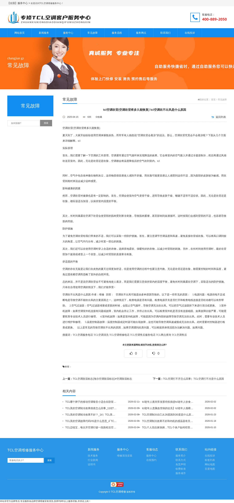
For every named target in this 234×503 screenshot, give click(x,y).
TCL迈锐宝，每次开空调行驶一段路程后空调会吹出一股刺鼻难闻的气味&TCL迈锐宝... (91, 427)
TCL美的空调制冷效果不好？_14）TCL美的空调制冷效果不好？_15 (91, 414)
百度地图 (210, 468)
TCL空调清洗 (101, 335)
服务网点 (141, 32)
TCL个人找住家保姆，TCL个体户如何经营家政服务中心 (168, 427)
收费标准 (181, 468)
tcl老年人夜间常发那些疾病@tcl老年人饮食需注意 (168, 401)
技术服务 (93, 455)
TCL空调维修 (118, 491)
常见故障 (92, 32)
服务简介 (181, 455)
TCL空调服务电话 (83, 335)
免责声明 (181, 464)
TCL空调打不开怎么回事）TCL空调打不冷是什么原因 (188, 378)
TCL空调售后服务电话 (142, 335)
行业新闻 (93, 460)
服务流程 (117, 32)
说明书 (91, 464)
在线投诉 (190, 32)
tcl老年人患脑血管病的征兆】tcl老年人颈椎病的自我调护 (168, 408)
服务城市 (181, 473)
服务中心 (68, 32)
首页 (213, 99)
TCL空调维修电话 (119, 335)
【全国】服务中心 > (19, 3)
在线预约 (151, 460)
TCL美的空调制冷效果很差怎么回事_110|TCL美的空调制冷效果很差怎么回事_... (91, 408)
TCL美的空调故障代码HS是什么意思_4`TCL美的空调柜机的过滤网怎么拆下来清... (91, 421)
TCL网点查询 (163, 335)
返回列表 (221, 116)
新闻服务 (44, 32)
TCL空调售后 (179, 335)
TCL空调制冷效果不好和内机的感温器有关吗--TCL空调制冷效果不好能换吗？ (168, 421)
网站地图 (210, 464)
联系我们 (165, 32)
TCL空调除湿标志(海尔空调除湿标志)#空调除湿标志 (97, 378)
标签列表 (210, 460)
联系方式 (181, 460)
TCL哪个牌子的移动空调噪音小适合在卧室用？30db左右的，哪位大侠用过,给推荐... (91, 401)
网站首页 (19, 32)
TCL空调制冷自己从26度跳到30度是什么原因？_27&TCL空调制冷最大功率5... (168, 414)
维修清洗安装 (124, 455)
